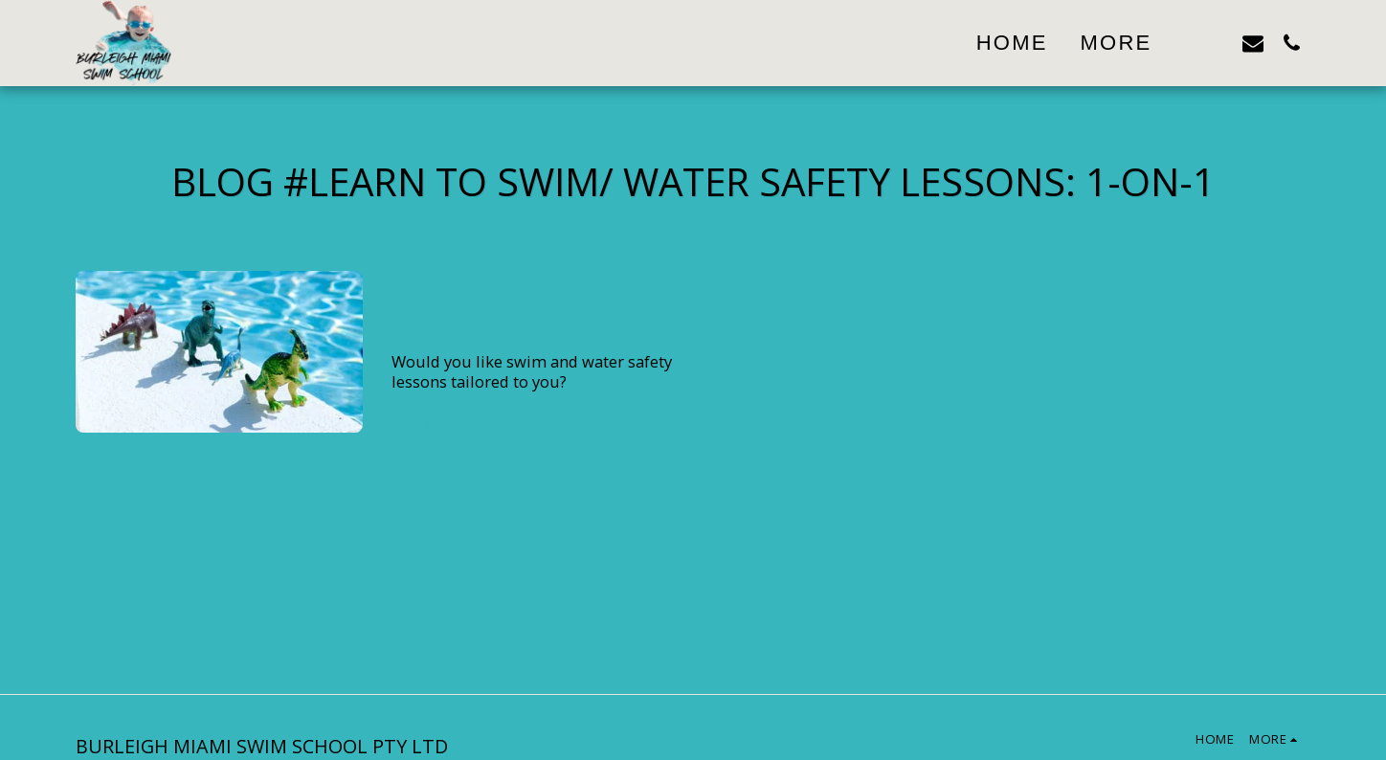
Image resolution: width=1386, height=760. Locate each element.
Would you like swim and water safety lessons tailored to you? (516, 307)
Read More (443, 425)
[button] (1214, 43)
